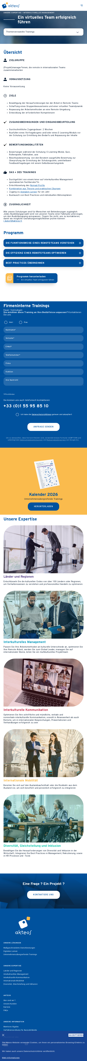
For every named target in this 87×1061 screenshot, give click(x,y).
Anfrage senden (43, 427)
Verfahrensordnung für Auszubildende (20, 1030)
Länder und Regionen (13, 971)
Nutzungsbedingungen (56, 440)
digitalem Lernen (28, 192)
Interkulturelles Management (39, 13)
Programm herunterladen (35, 278)
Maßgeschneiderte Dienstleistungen (19, 948)
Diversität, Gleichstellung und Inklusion (21, 984)
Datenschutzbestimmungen (31, 440)
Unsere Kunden (10, 1004)
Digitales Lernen (11, 951)
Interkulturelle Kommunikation (17, 977)
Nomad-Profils (37, 185)
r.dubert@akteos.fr (13, 221)
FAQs (6, 1010)
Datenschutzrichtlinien (41, 414)
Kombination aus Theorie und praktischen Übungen (35, 188)
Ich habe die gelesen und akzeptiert (46, 414)
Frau (26, 322)
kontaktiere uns (43, 894)
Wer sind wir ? (9, 1000)
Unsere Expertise (12, 13)
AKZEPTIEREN (76, 1035)
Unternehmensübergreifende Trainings (20, 954)
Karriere (7, 1007)
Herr (11, 322)
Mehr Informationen (11, 1058)
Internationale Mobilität (14, 981)
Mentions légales (11, 1027)
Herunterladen (43, 506)
